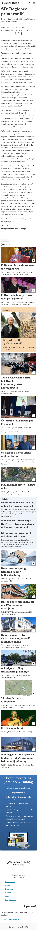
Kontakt (8, 896)
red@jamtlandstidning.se (10, 919)
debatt (5, 240)
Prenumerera (10, 882)
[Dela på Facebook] (15, 33)
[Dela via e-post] (21, 33)
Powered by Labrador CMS (18, 927)
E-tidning (8, 885)
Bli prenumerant (18, 793)
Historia (8, 892)
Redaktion (9, 889)
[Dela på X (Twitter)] (18, 33)
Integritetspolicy (11, 900)
